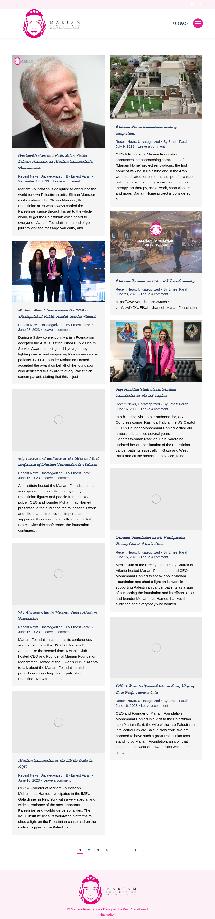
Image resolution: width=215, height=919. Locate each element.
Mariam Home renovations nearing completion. (146, 130)
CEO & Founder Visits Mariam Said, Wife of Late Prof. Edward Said (155, 689)
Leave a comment (66, 181)
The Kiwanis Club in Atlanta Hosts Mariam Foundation (57, 615)
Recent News (28, 176)
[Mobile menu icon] (198, 23)
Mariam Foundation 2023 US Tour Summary (155, 281)
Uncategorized (51, 176)
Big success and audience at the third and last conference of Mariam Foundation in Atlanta (58, 461)
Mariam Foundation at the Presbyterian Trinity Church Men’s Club (150, 541)
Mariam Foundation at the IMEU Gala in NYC (55, 764)
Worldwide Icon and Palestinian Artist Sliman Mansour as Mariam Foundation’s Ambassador (55, 162)
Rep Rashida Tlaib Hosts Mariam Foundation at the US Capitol (146, 392)
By (78, 176)
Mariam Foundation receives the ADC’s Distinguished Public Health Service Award (57, 313)
